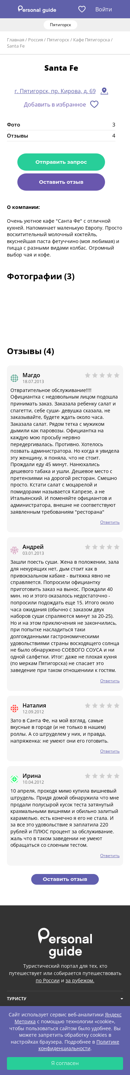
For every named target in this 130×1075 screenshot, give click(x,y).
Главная (15, 40)
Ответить (110, 522)
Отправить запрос (61, 162)
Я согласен (65, 1063)
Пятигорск (58, 40)
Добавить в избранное (55, 104)
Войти (103, 9)
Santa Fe (16, 46)
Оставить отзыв (61, 182)
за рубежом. (80, 980)
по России (48, 980)
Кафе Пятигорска (91, 40)
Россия (35, 40)
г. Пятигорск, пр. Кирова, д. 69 (55, 91)
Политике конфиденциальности (79, 1045)
